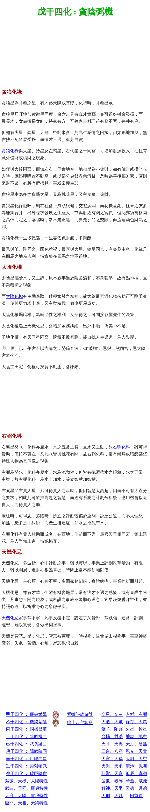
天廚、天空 (136, 758)
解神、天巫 (112, 788)
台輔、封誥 (112, 736)
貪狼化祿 (10, 150)
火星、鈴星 (136, 729)
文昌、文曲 (112, 714)
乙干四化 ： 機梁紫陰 (26, 721)
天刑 (105, 795)
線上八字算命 (80, 722)
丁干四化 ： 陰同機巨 (26, 736)
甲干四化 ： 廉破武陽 (26, 714)
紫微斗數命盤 (80, 714)
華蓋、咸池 (136, 780)
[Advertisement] (75, 50)
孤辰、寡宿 (136, 773)
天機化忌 (10, 617)
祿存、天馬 (136, 721)
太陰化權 (14, 296)
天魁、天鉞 (112, 721)
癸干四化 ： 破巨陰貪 (26, 773)
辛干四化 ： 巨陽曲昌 (26, 758)
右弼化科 (121, 447)
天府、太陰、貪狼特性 (26, 795)
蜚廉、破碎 (112, 780)
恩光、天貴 (136, 751)
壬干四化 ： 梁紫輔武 (26, 766)
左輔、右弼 (136, 714)
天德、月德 (136, 788)
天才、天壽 (112, 743)
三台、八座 (112, 751)
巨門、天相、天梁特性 (26, 803)
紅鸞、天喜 (112, 773)
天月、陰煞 (136, 743)
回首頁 (136, 795)
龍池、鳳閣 (136, 766)
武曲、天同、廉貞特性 (26, 788)
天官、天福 (112, 758)
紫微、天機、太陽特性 (26, 780)
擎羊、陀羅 (112, 729)
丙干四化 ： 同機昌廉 (26, 729)
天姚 (118, 795)
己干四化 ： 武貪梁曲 (26, 743)
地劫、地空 (136, 736)
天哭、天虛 (112, 766)
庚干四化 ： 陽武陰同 (26, 751)
